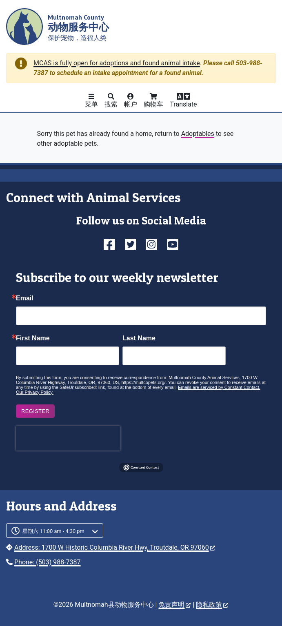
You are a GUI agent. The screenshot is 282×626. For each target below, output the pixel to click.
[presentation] (68, 438)
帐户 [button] (130, 104)
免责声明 (174, 604)
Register (35, 411)
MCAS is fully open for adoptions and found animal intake (116, 63)
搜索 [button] (111, 104)
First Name (33, 338)
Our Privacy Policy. (34, 392)
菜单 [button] (91, 104)
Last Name (138, 338)
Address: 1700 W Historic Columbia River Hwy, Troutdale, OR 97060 (114, 547)
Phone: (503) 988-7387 (47, 562)
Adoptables (197, 134)
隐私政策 (212, 604)
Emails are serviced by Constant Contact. (219, 387)
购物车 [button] (153, 104)
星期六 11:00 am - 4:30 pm (53, 531)
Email (24, 298)
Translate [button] (183, 104)
